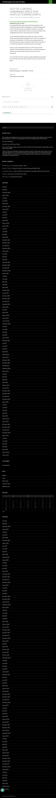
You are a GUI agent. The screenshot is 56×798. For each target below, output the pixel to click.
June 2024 (4, 200)
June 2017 (4, 346)
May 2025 (4, 189)
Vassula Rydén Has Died (16, 176)
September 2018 (6, 323)
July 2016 (4, 374)
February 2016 (5, 385)
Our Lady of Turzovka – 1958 (19, 165)
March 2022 (5, 237)
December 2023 (6, 206)
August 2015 (5, 402)
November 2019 (6, 298)
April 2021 (4, 259)
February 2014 (5, 452)
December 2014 (6, 424)
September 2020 (6, 270)
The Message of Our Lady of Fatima (13, 2)
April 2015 (4, 413)
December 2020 (6, 262)
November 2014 (6, 427)
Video (12, 17)
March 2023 (5, 220)
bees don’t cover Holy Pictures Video (11, 144)
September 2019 (6, 304)
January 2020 (5, 293)
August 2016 (5, 371)
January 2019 (5, 318)
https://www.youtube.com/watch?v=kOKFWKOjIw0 (24, 21)
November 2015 (6, 393)
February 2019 (5, 315)
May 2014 (4, 444)
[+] (25, 106)
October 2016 (5, 365)
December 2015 (6, 390)
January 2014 (5, 455)
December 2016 (6, 360)
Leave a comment (36, 17)
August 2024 (5, 195)
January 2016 (5, 388)
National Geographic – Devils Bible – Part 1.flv (28, 69)
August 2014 (5, 435)
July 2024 (4, 198)
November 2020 (6, 265)
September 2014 (6, 432)
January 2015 (5, 421)
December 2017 (6, 340)
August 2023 (5, 209)
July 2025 (4, 187)
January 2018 (5, 337)
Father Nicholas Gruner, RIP (28, 75)
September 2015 (6, 399)
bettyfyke (26, 17)
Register (4, 475)
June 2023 (4, 214)
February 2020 (5, 290)
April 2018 (4, 335)
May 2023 (4, 217)
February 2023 (5, 223)
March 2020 (5, 287)
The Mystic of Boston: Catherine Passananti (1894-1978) (26, 168)
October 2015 (5, 396)
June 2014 (4, 441)
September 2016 (6, 368)
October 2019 (5, 301)
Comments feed (6, 483)
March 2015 (5, 416)
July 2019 (4, 309)
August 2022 (5, 226)
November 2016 (6, 363)
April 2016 (4, 379)
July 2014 (4, 438)
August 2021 (5, 251)
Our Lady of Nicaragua (7, 141)
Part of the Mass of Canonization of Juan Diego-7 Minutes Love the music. (32, 171)
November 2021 (6, 242)
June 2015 (4, 407)
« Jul (3, 511)
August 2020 (5, 273)
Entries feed (5, 481)
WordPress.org (6, 486)
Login (52, 96)
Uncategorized (5, 465)
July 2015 (4, 404)
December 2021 (6, 240)
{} (23, 106)
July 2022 (4, 228)
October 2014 (5, 430)
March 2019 (5, 312)
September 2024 (6, 192)
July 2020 (4, 276)
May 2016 (4, 376)
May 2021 (4, 256)
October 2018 (5, 321)
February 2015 (5, 418)
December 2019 (6, 295)
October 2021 (5, 245)
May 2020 (4, 282)
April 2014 (4, 446)
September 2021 (6, 248)
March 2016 (5, 382)
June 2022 (4, 231)
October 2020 (5, 268)
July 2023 (4, 212)
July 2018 (4, 326)
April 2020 (4, 284)
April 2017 (4, 349)
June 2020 (4, 279)
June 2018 (4, 329)
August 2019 (5, 307)
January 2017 (5, 357)
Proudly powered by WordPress (8, 796)
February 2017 (5, 354)
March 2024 (5, 203)
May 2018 (4, 332)
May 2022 (4, 234)
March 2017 (5, 351)
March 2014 (5, 449)
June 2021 (4, 254)
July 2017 (4, 343)
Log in (3, 478)
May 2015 (4, 410)
